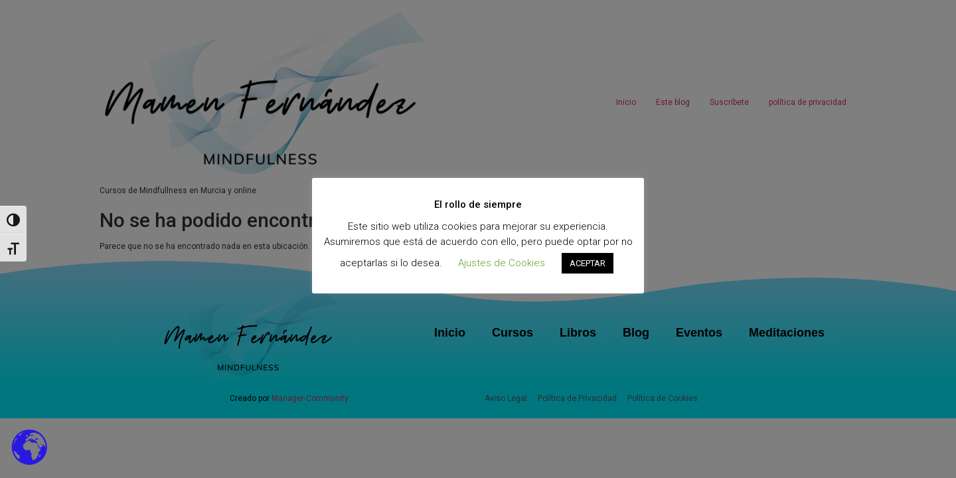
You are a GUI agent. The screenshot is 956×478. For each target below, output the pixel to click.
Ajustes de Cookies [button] (501, 263)
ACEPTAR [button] (587, 263)
